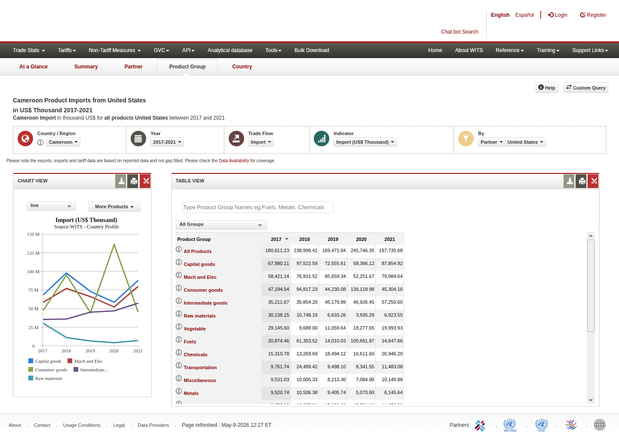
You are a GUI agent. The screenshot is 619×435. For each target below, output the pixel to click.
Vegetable (195, 328)
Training (548, 50)
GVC (161, 50)
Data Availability (234, 160)
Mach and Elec (200, 277)
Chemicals (196, 354)
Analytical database (230, 50)
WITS (86, 21)
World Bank (601, 424)
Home (435, 50)
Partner (134, 67)
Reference (510, 50)
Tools (273, 50)
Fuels (190, 341)
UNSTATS (541, 424)
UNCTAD (511, 424)
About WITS (469, 50)
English (500, 15)
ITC (481, 424)
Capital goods (199, 264)
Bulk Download (311, 50)
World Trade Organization (571, 424)
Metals (191, 393)
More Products (114, 206)
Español (524, 15)
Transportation (200, 367)
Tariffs (67, 50)
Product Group (187, 67)
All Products (198, 251)
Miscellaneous (200, 380)
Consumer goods (203, 290)
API (188, 50)
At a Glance (33, 67)
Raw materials (200, 315)
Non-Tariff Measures (115, 50)
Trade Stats (29, 50)
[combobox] (51, 206)
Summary (86, 67)
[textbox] (258, 207)
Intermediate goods (205, 302)
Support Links (590, 50)
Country (242, 67)
